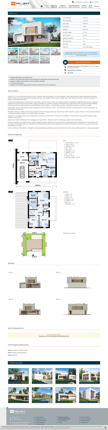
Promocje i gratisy (85, 417)
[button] (9, 32)
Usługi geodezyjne (40, 424)
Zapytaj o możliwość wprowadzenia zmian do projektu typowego (27, 81)
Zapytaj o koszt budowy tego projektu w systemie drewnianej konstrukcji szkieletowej (33, 85)
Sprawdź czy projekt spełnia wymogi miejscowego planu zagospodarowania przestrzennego (34, 79)
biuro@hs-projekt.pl (17, 419)
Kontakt (60, 422)
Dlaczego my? (84, 422)
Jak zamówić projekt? (86, 419)
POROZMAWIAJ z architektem (81, 2)
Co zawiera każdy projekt (17, 83)
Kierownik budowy (40, 422)
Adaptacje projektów (41, 419)
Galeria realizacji (62, 420)
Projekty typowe (39, 417)
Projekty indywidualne (41, 420)
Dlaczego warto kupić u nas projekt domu (21, 77)
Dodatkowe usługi (85, 420)
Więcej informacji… (66, 427)
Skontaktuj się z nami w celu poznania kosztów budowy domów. (54, 336)
